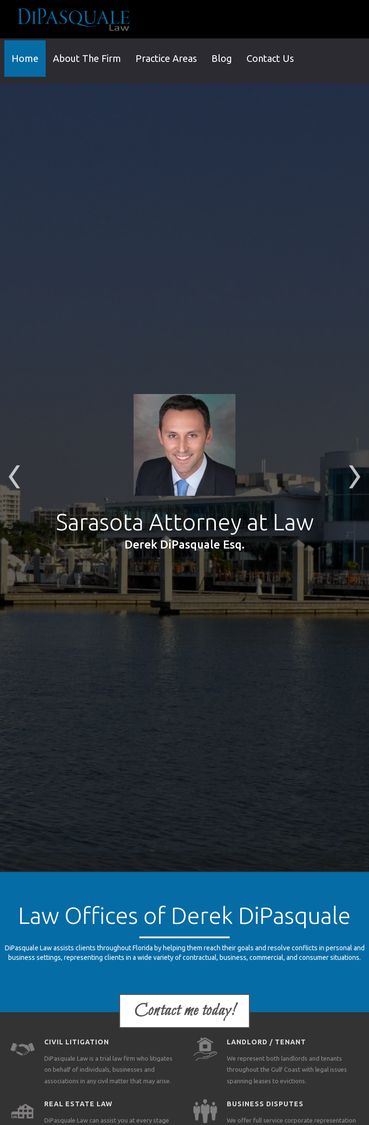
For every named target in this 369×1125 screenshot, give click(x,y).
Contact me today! (184, 1011)
